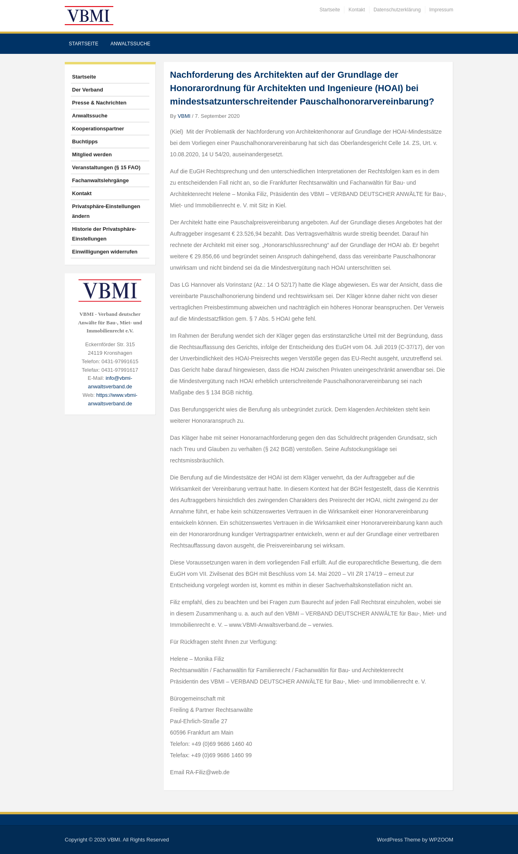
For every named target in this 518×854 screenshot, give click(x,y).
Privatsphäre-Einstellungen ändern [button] (106, 211)
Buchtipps (85, 141)
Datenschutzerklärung (397, 10)
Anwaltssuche (130, 44)
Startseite (330, 10)
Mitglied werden (92, 154)
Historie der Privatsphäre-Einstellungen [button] (104, 234)
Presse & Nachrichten (99, 103)
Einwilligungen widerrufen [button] (105, 252)
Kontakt (356, 10)
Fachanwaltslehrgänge (100, 180)
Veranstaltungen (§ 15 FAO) (106, 167)
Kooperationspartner (98, 129)
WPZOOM (441, 840)
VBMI (184, 116)
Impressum (441, 10)
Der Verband (87, 90)
